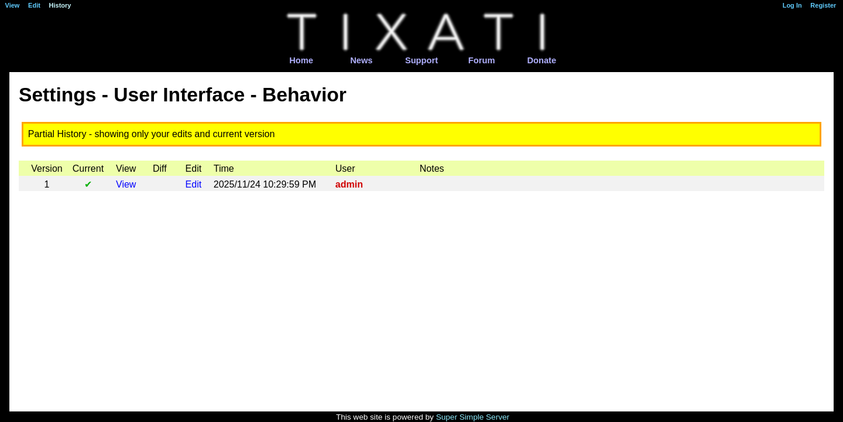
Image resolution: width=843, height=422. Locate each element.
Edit (194, 184)
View (126, 184)
